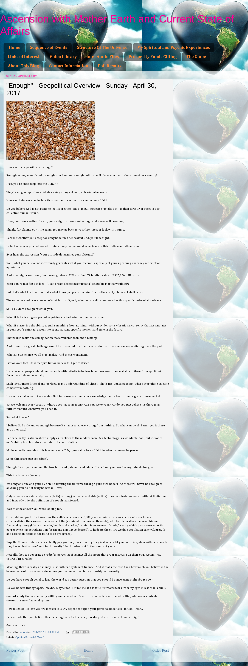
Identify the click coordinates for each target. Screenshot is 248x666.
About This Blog (23, 66)
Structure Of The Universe (102, 47)
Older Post (160, 651)
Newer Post (15, 651)
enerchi (23, 632)
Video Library (63, 57)
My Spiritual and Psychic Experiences (173, 47)
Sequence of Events (48, 47)
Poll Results (109, 66)
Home (14, 47)
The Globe (196, 57)
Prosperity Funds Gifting (153, 57)
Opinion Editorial (25, 637)
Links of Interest (24, 57)
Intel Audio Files (102, 57)
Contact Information (68, 66)
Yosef (40, 637)
